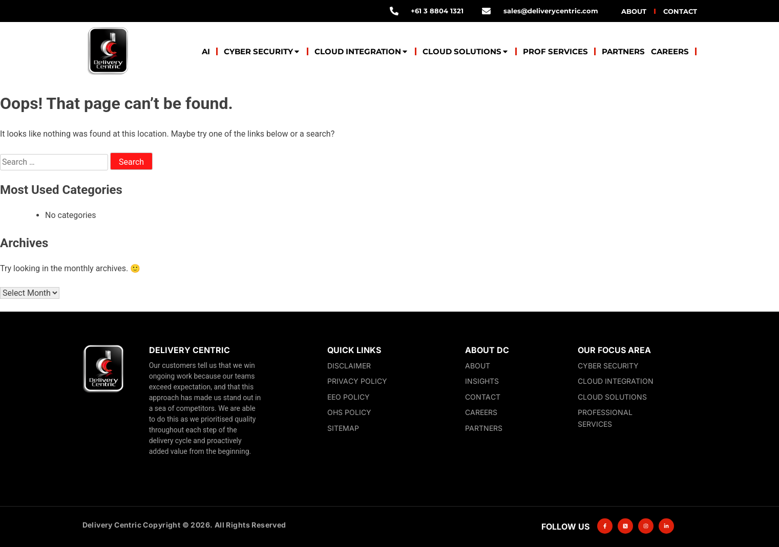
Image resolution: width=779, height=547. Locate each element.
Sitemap (343, 428)
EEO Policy (348, 396)
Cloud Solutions (466, 51)
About (633, 11)
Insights (482, 381)
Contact (680, 11)
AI (206, 51)
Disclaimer (349, 365)
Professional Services (605, 418)
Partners (623, 51)
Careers (670, 51)
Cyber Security (262, 51)
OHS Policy (349, 412)
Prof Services (555, 51)
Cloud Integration (361, 51)
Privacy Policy (357, 381)
